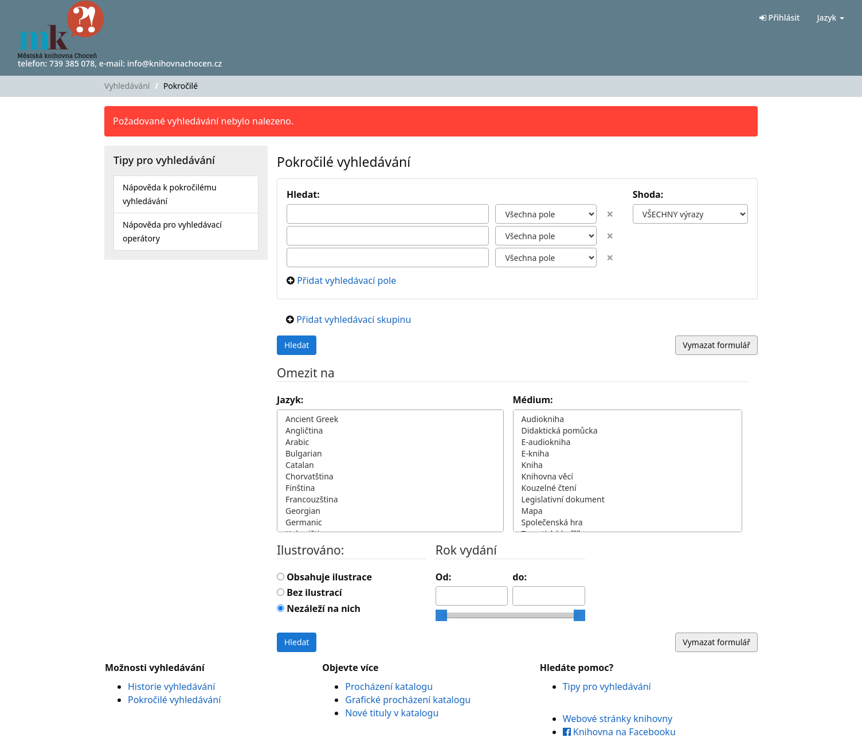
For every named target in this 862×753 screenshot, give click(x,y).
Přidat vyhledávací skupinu (353, 319)
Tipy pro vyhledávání (607, 686)
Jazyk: (290, 399)
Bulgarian (390, 453)
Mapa (627, 511)
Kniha (627, 465)
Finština (390, 488)
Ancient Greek (390, 419)
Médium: (533, 399)
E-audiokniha (627, 442)
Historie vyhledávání (171, 686)
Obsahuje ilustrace (329, 577)
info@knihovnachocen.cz (174, 63)
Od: (443, 577)
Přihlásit (779, 17)
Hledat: (303, 194)
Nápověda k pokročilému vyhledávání (170, 194)
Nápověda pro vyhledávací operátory (172, 231)
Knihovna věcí (627, 476)
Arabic (390, 442)
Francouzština (390, 499)
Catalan (390, 465)
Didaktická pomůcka (627, 430)
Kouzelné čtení (627, 488)
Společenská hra (627, 522)
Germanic (390, 522)
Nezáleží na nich (324, 608)
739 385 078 (72, 63)
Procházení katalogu (389, 686)
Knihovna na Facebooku (619, 731)
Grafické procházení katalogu (408, 699)
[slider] (441, 615)
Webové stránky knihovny (618, 718)
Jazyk (830, 17)
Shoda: (649, 194)
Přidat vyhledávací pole (346, 280)
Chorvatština (390, 476)
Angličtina (390, 430)
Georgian (390, 511)
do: (519, 577)
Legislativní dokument (627, 499)
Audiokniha (627, 419)
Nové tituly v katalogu (391, 713)
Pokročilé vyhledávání (174, 699)
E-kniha (627, 453)
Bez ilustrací (314, 592)
